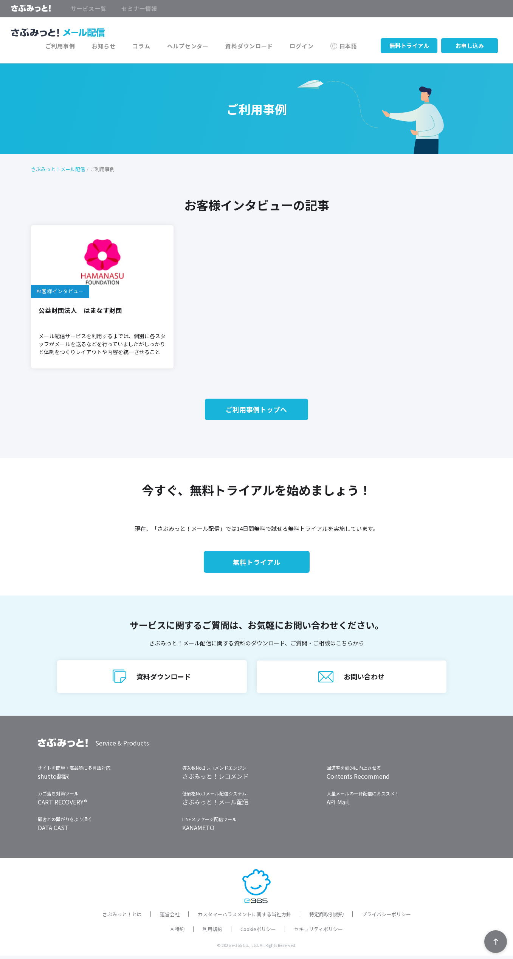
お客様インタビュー (60, 291)
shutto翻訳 (53, 779)
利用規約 (212, 932)
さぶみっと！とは (122, 917)
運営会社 (170, 917)
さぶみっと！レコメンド (215, 779)
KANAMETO (198, 830)
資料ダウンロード (253, 46)
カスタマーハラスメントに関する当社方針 (244, 917)
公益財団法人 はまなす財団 (80, 310)
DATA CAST (53, 830)
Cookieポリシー (258, 932)
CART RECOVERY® (62, 805)
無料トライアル (409, 46)
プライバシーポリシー (386, 917)
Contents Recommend (358, 779)
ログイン (304, 46)
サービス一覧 (89, 8)
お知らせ (112, 46)
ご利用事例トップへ (256, 410)
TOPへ (495, 941)
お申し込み (470, 46)
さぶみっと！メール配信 (58, 169)
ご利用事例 (71, 46)
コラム (148, 46)
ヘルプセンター (193, 46)
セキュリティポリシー (318, 932)
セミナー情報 (139, 8)
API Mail (338, 805)
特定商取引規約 (326, 917)
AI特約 (177, 932)
